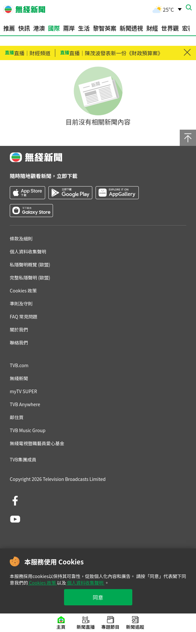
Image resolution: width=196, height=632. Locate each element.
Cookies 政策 (42, 582)
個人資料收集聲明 (85, 582)
